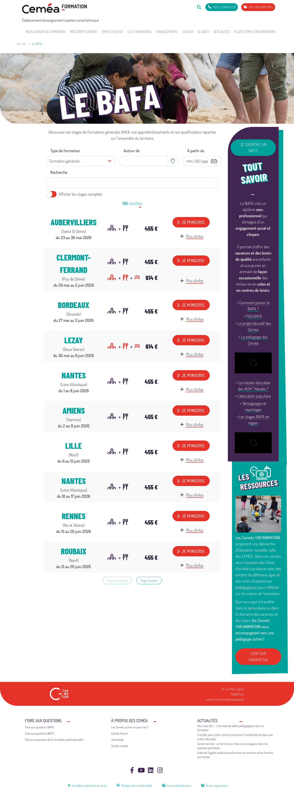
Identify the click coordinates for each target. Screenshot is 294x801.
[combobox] (149, 161)
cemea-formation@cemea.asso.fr (225, 699)
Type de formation (65, 150)
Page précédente (117, 580)
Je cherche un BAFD (253, 147)
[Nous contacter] (221, 7)
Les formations (139, 31)
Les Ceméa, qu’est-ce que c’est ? (130, 727)
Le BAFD (203, 31)
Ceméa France (119, 733)
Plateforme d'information (254, 31)
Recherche (58, 172)
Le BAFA (187, 31)
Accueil (21, 44)
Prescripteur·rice (83, 31)
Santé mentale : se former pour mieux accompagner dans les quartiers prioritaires (232, 746)
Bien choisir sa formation (45, 31)
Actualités (221, 31)
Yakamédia (117, 739)
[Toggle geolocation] (173, 161)
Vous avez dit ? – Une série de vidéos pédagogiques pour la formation (230, 728)
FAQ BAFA (254, 316)
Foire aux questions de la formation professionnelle (54, 739)
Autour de (132, 150)
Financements (167, 31)
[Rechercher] (199, 7)
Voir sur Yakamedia (258, 656)
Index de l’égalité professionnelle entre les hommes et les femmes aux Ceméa (235, 755)
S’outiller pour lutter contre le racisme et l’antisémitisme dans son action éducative (235, 737)
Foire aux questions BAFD (39, 733)
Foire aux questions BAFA (39, 727)
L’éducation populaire (254, 395)
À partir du (195, 150)
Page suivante (149, 580)
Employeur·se (112, 31)
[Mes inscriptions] (258, 7)
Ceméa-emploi (119, 746)
